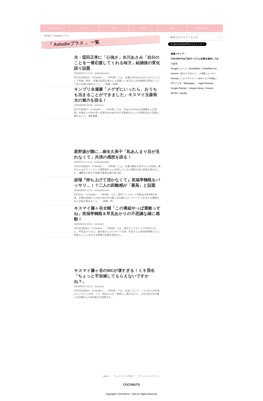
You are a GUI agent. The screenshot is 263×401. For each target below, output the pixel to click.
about (106, 376)
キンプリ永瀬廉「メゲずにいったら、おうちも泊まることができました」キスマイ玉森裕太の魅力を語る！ (115, 94)
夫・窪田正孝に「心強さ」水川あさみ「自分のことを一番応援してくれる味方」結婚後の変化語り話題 (117, 63)
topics (172, 28)
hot (113, 28)
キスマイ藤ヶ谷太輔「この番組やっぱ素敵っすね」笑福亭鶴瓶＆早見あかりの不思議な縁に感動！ (117, 213)
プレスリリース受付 (123, 376)
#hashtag (202, 28)
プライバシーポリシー (149, 376)
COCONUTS (131, 384)
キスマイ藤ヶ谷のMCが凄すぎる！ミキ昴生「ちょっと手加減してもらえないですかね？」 (114, 276)
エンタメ (84, 28)
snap (143, 28)
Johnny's (99, 105)
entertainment (54, 28)
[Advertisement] (153, 13)
